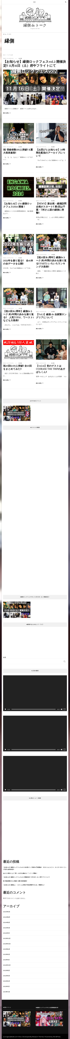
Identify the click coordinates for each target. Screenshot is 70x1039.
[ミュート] (62, 708)
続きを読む (6, 113)
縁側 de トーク (35, 25)
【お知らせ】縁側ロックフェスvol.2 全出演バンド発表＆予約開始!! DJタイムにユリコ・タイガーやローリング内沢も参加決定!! (34, 867)
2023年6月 (6, 948)
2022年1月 (6, 986)
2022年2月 (6, 980)
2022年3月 (6, 975)
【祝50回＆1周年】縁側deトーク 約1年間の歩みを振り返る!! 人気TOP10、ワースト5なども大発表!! (18, 315)
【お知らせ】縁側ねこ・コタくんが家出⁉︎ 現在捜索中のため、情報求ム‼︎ (23, 884)
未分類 (20, 58)
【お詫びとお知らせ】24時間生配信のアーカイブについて (51, 153)
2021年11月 (6, 991)
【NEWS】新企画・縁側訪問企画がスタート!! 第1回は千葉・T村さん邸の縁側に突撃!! (51, 208)
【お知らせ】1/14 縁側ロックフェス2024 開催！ (18, 205)
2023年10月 (6, 943)
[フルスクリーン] (64, 708)
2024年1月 (6, 932)
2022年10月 (6, 964)
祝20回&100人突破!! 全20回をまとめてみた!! (17, 367)
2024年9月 (6, 911)
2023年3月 (6, 954)
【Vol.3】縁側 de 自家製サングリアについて (50, 316)
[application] (35, 692)
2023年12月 (6, 938)
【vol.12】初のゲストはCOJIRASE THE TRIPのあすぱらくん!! (51, 369)
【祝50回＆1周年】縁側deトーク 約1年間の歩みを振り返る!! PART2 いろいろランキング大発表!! (51, 262)
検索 (4, 657)
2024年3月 (6, 927)
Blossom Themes (38, 1036)
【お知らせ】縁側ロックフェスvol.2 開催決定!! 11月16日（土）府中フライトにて (33, 64)
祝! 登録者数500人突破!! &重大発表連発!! (18, 151)
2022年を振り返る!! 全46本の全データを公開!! (18, 262)
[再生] (5, 708)
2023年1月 (6, 959)
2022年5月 (6, 970)
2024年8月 (6, 916)
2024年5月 (6, 922)
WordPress (56, 1036)
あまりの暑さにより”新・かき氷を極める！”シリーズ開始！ (20, 872)
